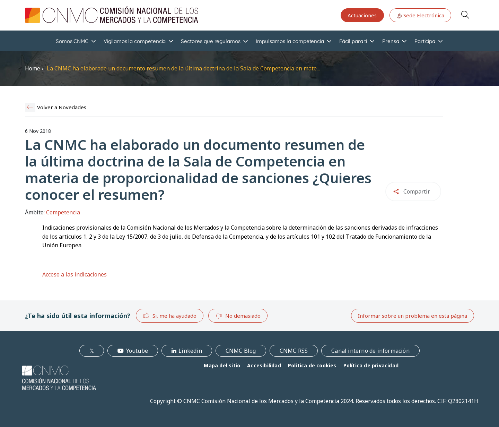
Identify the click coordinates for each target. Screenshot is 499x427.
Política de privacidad (371, 365)
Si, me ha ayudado (169, 315)
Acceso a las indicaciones (74, 274)
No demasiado (238, 316)
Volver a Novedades (61, 107)
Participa (424, 41)
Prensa (390, 41)
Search (465, 15)
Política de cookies (312, 365)
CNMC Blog (241, 351)
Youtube (137, 351)
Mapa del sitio (222, 365)
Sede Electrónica (420, 15)
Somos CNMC (72, 41)
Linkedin (190, 351)
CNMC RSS (294, 351)
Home (32, 68)
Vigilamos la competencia (135, 41)
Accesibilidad (264, 365)
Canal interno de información (370, 351)
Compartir (416, 191)
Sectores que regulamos (210, 41)
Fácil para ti (353, 41)
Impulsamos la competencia (290, 41)
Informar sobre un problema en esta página (412, 315)
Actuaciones (362, 15)
